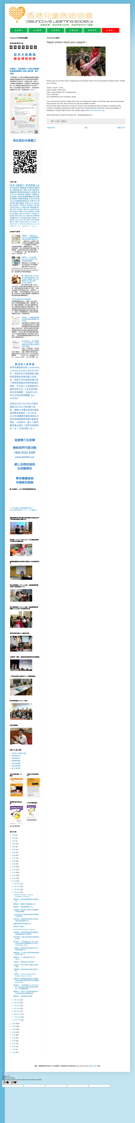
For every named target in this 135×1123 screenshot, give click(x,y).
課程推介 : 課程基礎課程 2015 (23, 907)
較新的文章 (51, 128)
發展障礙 (18, 201)
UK (21, 226)
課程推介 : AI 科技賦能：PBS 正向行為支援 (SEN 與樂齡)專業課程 (30, 259)
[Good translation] (6, 1082)
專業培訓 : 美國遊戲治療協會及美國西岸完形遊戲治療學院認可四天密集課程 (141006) (26, 980)
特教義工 (20, 209)
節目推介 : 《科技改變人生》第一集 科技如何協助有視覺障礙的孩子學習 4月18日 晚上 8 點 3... (26, 943)
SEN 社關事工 (33, 222)
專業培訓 (35, 190)
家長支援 (33, 209)
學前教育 (23, 205)
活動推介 (20, 185)
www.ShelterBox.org (96, 110)
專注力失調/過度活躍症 (23, 218)
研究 (25, 220)
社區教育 (33, 192)
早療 (26, 203)
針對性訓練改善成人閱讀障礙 (21, 299)
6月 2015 (17, 1003)
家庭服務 (25, 222)
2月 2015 (17, 886)
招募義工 (28, 194)
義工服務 (23, 190)
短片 (14, 209)
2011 (14, 870)
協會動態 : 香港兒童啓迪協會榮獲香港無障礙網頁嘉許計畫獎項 (25, 933)
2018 (14, 1029)
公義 (11, 207)
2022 (14, 1041)
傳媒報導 (22, 188)
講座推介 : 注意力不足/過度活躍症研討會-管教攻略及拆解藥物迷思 (26, 992)
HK (15, 226)
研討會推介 (16, 207)
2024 (14, 1046)
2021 (14, 1038)
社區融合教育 (25, 207)
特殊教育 (30, 188)
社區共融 (36, 205)
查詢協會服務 (16, 766)
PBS (35, 201)
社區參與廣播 (34, 220)
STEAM (18, 226)
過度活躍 (18, 216)
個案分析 (26, 209)
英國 (20, 222)
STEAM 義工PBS (32, 226)
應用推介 (35, 218)
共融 (19, 197)
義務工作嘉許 (14, 222)
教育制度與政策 (23, 192)
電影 (28, 220)
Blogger (94, 1066)
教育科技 (25, 201)
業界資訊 (20, 194)
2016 (14, 1023)
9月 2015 (17, 1011)
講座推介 (35, 194)
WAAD (21, 220)
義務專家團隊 (16, 761)
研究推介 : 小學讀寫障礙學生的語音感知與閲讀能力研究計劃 (30, 319)
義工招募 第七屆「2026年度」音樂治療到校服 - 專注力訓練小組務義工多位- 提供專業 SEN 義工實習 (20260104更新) (30, 279)
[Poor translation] (14, 1082)
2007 (14, 858)
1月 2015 (17, 884)
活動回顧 (15, 190)
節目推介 (28, 214)
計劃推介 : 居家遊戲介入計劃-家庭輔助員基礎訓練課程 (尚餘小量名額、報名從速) (24, 71)
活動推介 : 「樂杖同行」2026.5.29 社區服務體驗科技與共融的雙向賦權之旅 (30, 237)
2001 (14, 841)
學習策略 (30, 205)
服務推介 (31, 211)
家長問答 (34, 214)
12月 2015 (17, 1020)
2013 (14, 875)
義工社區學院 (16, 768)
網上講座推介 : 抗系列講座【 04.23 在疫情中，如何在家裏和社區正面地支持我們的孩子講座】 (30, 343)
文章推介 (21, 214)
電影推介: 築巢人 (19, 926)
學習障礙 (30, 185)
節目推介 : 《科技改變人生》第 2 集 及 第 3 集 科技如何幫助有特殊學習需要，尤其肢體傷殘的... (26, 987)
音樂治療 (29, 216)
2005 (14, 852)
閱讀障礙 (36, 216)
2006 (14, 855)
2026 (14, 1052)
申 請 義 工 (110, 30)
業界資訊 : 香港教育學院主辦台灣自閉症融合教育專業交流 (25, 920)
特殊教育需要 (22, 199)
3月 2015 (17, 889)
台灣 (30, 190)
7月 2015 (17, 1005)
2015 (14, 881)
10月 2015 (17, 1014)
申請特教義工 (16, 758)
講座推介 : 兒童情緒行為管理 (22, 996)
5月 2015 (17, 1000)
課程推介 (16, 205)
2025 (14, 1049)
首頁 (85, 128)
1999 (14, 835)
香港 (12, 185)
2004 (14, 849)
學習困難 (24, 197)
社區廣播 (15, 214)
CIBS (16, 220)
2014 (14, 878)
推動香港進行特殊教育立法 (22, 924)
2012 (14, 872)
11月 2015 (17, 1017)
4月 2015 (17, 892)
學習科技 (16, 211)
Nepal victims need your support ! (24, 929)
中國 (31, 201)
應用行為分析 (23, 211)
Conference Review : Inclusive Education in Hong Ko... (23, 895)
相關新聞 (13, 192)
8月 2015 (17, 1008)
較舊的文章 (121, 128)
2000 (14, 838)
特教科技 (23, 224)
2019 (14, 1032)
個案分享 (25, 226)
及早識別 (13, 197)
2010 (14, 867)
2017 (14, 1026)
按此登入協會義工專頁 (19, 753)
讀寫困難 (33, 207)
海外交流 (17, 224)
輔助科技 (31, 197)
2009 (14, 864)
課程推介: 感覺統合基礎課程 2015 (24, 904)
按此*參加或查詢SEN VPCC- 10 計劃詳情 (23, 510)
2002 (14, 844)
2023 (14, 1043)
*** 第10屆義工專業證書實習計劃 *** (22, 508)
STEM (24, 216)
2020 (14, 1035)
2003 (14, 847)
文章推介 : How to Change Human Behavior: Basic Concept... (24, 975)
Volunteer (35, 224)
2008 (14, 861)
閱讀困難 (13, 218)
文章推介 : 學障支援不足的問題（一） (25, 962)
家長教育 (15, 188)
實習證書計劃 (16, 756)
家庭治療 (29, 224)
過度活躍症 (20, 203)
